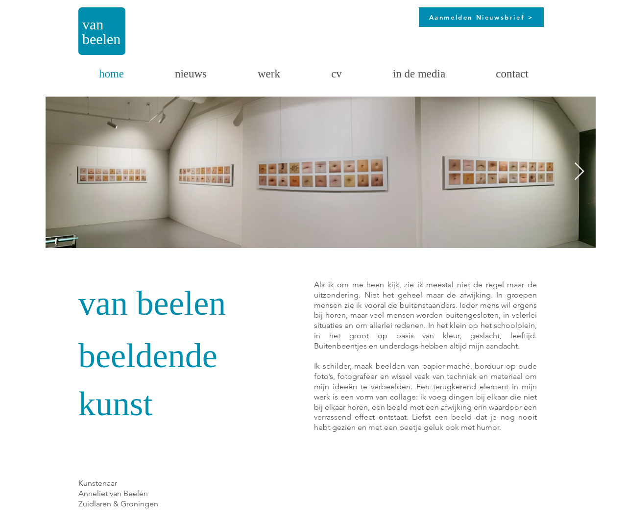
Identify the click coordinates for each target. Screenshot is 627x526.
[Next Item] (579, 171)
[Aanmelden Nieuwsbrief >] (481, 17)
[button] (269, 74)
